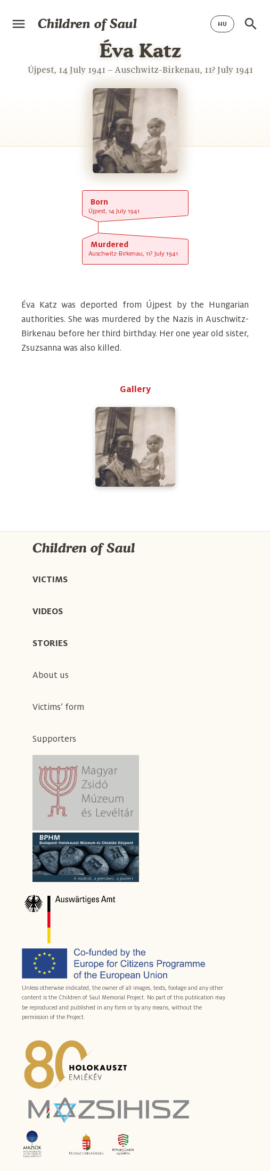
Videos (47, 611)
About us (50, 675)
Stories (50, 643)
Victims (50, 579)
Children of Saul (87, 23)
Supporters (54, 739)
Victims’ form (58, 707)
